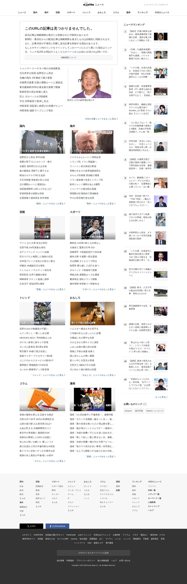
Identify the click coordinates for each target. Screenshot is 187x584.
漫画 (128, 12)
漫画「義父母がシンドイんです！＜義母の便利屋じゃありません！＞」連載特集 (92, 428)
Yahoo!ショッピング (154, 411)
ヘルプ (151, 510)
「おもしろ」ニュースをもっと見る (98, 375)
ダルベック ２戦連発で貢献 (83, 270)
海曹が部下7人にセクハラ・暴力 (36, 161)
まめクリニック (84, 535)
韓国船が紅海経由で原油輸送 (84, 193)
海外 (46, 12)
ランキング (142, 12)
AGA (89, 543)
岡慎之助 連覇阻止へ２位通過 (84, 274)
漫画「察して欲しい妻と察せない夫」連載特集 (92, 437)
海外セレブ (40, 498)
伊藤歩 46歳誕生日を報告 (32, 265)
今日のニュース (162, 12)
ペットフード (79, 543)
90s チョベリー (106, 502)
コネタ (87, 490)
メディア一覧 (153, 494)
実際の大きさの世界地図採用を (85, 170)
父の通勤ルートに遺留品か (33, 184)
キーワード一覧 (154, 498)
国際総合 (23, 507)
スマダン (104, 486)
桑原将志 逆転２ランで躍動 (83, 279)
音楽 (37, 494)
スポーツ (71, 12)
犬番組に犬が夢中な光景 (82, 337)
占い (101, 539)
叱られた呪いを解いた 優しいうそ (36, 442)
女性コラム (104, 490)
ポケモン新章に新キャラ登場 (34, 342)
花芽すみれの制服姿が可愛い (34, 328)
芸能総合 (39, 486)
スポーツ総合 (57, 486)
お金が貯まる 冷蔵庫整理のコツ (35, 428)
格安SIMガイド (28, 539)
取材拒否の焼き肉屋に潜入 (34, 92)
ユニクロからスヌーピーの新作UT (36, 360)
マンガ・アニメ (74, 490)
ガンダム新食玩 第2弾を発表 (34, 347)
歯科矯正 (154, 539)
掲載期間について (68, 57)
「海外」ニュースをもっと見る (100, 203)
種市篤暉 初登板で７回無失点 (84, 283)
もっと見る (161, 397)
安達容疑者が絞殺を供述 (32, 193)
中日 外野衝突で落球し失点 (34, 101)
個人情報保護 (103, 560)
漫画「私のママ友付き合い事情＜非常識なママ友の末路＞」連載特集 (92, 446)
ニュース (22, 12)
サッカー (55, 494)
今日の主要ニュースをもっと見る (101, 119)
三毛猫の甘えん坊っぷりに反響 (85, 333)
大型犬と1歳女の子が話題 (82, 365)
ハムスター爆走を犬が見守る (84, 328)
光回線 (40, 539)
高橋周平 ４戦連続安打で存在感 (85, 252)
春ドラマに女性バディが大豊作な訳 (37, 451)
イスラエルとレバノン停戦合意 (85, 157)
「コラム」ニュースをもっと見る (48, 461)
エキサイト (164, 5)
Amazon (128, 411)
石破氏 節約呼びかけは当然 (33, 166)
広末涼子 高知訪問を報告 (32, 283)
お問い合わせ (124, 560)
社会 (21, 486)
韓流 (37, 502)
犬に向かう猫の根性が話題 (83, 369)
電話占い (144, 535)
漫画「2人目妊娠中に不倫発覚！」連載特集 (91, 414)
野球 (54, 490)
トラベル (104, 498)
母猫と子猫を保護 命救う (82, 351)
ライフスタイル (106, 494)
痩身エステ (98, 543)
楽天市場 (139, 411)
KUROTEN (38, 535)
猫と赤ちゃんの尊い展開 (82, 356)
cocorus (74, 539)
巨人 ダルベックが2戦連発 (33, 96)
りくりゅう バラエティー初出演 (35, 270)
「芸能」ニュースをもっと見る (49, 289)
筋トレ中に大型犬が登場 (82, 360)
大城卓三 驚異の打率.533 (82, 247)
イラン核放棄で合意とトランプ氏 (86, 180)
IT (69, 498)
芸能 (58, 12)
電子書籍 (109, 543)
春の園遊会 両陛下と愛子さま (34, 170)
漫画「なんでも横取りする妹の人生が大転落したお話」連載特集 (92, 451)
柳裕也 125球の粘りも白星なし (85, 243)
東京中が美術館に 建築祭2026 (34, 432)
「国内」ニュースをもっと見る (49, 203)
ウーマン (109, 539)
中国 (21, 511)
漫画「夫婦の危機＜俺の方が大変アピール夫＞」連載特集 (92, 442)
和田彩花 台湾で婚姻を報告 (33, 274)
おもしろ (102, 12)
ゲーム (70, 494)
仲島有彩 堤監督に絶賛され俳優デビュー (41, 106)
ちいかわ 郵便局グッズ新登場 (34, 369)
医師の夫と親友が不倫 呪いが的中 (36, 455)
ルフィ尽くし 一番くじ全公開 (34, 333)
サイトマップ (153, 506)
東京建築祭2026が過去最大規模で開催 (40, 87)
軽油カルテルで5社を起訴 (32, 175)
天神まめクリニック (102, 535)
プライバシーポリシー (85, 560)
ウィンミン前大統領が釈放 (83, 166)
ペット (87, 498)
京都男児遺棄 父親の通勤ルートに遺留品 (41, 82)
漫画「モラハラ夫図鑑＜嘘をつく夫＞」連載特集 (92, 419)
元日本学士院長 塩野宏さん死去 (36, 73)
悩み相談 (83, 539)
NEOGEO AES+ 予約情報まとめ (36, 337)
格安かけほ (50, 539)
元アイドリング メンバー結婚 (34, 252)
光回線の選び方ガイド (54, 535)
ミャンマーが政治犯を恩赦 (83, 189)
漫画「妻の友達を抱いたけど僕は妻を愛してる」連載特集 (92, 423)
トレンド (86, 12)
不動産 (146, 539)
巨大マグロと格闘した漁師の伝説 (36, 256)
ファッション (73, 506)
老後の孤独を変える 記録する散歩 (36, 414)
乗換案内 (137, 539)
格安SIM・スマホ (157, 535)
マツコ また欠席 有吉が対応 (33, 243)
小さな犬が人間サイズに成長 (84, 342)
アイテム (126, 535)
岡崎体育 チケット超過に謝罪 (34, 279)
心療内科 (116, 535)
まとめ (22, 498)
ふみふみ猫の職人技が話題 (83, 347)
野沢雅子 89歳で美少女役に (33, 351)
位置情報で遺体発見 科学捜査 (34, 198)
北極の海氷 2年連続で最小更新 (36, 78)
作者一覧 (152, 490)
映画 (37, 490)
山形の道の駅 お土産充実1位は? (35, 423)
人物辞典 (152, 502)
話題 (118, 490)
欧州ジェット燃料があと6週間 (85, 184)
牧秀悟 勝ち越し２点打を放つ (84, 265)
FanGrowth (71, 535)
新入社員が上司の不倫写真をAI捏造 (37, 446)
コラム (116, 12)
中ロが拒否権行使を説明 (82, 198)
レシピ (118, 539)
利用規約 (70, 560)
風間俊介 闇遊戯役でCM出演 (34, 365)
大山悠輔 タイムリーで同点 (83, 261)
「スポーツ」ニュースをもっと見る (98, 289)
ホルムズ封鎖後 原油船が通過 (84, 175)
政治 (21, 494)
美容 (163, 539)
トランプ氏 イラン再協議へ (83, 161)
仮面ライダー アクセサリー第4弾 (36, 356)
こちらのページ (66, 52)
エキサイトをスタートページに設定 (93, 553)
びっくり (87, 486)
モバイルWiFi (62, 539)
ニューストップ (150, 5)
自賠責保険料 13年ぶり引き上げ (35, 189)
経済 (21, 490)
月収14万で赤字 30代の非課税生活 (37, 419)
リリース (152, 486)
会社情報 (60, 560)
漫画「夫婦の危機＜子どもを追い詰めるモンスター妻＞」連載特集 (92, 432)
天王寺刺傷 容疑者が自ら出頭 (34, 180)
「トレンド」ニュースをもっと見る (47, 375)
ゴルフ (54, 498)
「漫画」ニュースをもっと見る (100, 456)
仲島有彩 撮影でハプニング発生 (36, 110)
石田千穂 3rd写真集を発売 (33, 247)
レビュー (71, 486)
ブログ (135, 535)
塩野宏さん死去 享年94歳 (32, 157)
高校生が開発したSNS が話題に (35, 437)
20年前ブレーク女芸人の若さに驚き (37, 261)
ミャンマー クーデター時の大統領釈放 (40, 68)
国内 (35, 12)
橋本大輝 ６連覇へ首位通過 (83, 256)
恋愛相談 (93, 539)
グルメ (70, 502)
